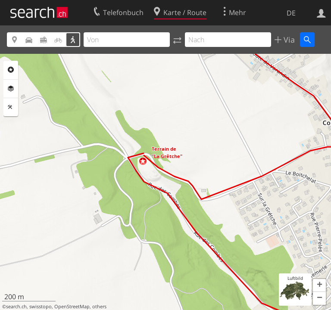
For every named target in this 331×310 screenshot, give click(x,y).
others (99, 307)
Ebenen (10, 89)
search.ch (16, 307)
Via (288, 39)
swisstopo (40, 307)
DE (291, 13)
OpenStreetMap (72, 307)
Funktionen (10, 107)
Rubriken (10, 70)
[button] (143, 161)
